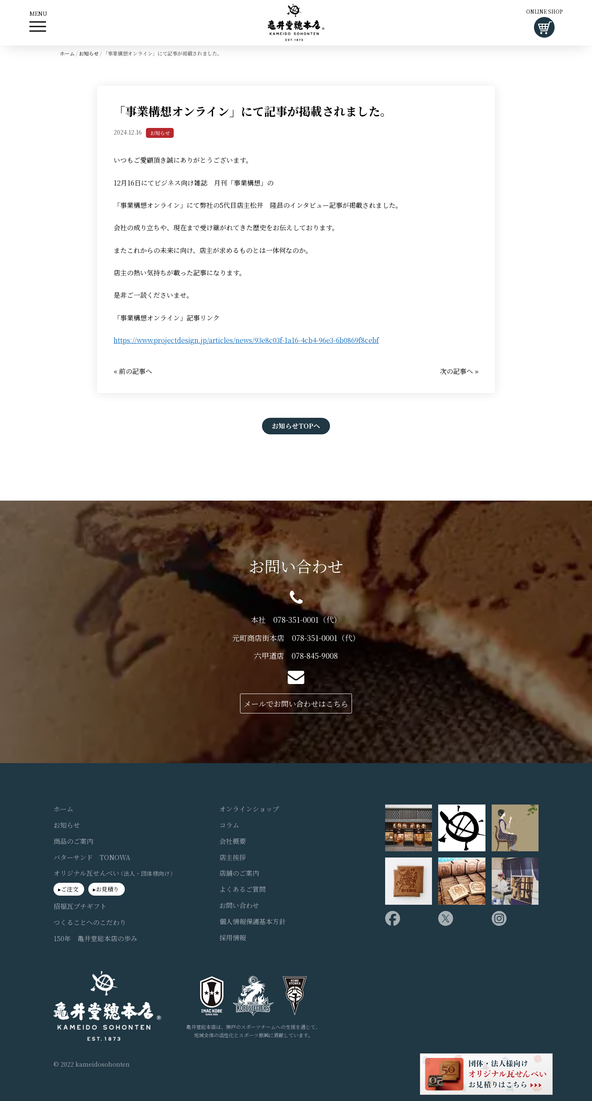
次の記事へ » (459, 371)
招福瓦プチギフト (80, 906)
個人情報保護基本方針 (252, 921)
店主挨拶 (232, 857)
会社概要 (232, 841)
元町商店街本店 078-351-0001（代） (296, 637)
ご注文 (69, 889)
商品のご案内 (73, 841)
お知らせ (89, 53)
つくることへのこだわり (89, 922)
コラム (229, 824)
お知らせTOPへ (296, 425)
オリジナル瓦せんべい (114, 873)
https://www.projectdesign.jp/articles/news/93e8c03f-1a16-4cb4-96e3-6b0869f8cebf (246, 340)
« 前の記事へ (133, 371)
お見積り (107, 889)
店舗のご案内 (239, 873)
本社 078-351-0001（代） (296, 619)
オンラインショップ (249, 808)
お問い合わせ (239, 905)
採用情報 (232, 937)
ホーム (67, 53)
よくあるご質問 (242, 889)
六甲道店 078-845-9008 (296, 655)
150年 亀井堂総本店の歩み (95, 938)
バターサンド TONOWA (91, 857)
